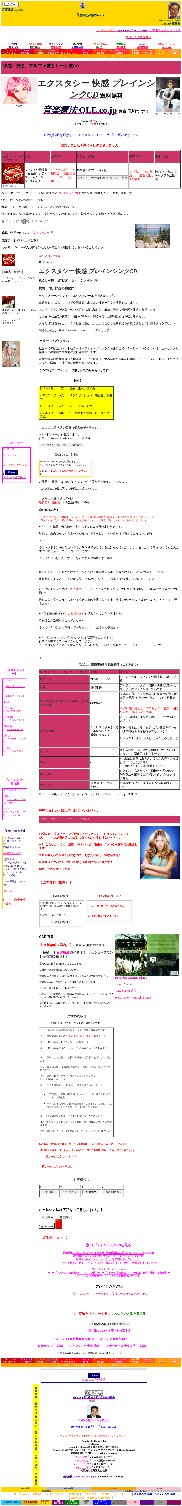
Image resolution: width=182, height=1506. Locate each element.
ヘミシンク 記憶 (15, 720)
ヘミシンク (81, 1457)
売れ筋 (10, 449)
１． (90, 1313)
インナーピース (81, 1464)
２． (127, 1313)
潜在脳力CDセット (15, 695)
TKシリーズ (82, 1467)
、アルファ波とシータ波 (138, 30)
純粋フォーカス (15, 729)
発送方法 (7, 890)
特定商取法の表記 (12, 853)
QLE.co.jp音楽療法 (14, 475)
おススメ (12, 455)
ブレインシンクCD (69, 193)
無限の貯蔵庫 (14, 711)
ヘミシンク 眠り (15, 751)
